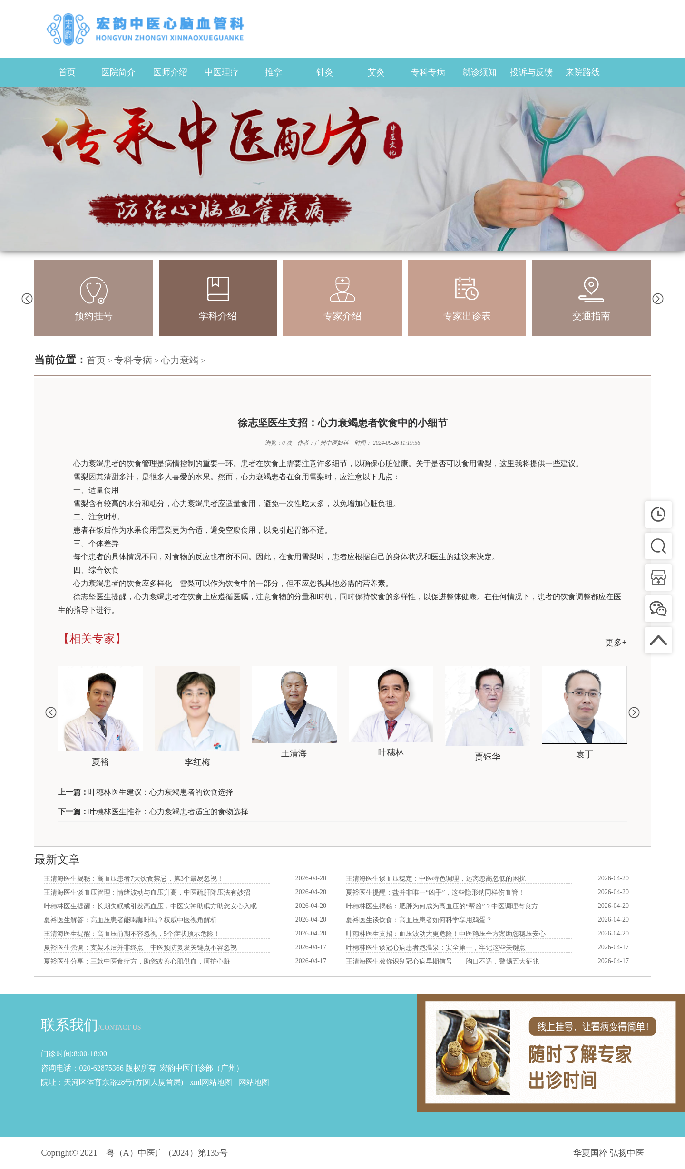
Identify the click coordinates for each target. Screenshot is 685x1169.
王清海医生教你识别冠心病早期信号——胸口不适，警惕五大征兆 (442, 961)
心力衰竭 (180, 360)
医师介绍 (170, 72)
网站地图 (254, 1082)
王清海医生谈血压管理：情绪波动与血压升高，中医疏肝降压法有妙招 (147, 892)
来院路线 (583, 72)
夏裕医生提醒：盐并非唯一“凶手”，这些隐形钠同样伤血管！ (435, 892)
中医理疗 (222, 72)
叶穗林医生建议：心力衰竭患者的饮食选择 (160, 792)
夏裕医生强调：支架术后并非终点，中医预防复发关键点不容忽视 (140, 947)
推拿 (273, 72)
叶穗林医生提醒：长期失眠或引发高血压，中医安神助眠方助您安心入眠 (150, 906)
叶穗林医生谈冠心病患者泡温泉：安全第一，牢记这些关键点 (436, 947)
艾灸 (376, 72)
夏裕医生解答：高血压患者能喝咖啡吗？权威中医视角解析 (130, 920)
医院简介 (118, 72)
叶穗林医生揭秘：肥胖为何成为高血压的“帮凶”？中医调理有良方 (442, 906)
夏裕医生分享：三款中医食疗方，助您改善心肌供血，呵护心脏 (137, 961)
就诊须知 (479, 72)
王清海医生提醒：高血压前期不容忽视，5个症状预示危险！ (132, 933)
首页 (67, 72)
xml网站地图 (211, 1082)
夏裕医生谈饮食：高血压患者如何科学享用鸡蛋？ (419, 920)
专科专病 (428, 72)
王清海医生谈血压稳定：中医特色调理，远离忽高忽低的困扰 (436, 878)
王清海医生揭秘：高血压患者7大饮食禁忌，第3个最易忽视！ (134, 878)
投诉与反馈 (531, 72)
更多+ (616, 642)
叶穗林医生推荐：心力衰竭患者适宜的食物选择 (168, 812)
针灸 (324, 72)
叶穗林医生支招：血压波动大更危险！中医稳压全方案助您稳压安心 (446, 933)
